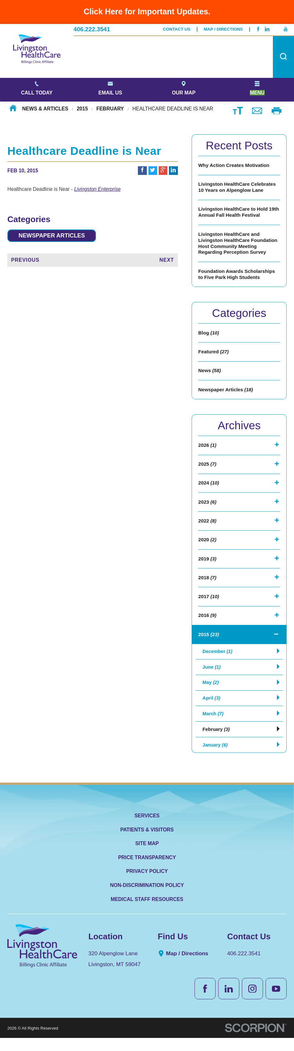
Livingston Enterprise (97, 189)
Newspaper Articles (54, 235)
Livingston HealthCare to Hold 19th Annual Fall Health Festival (235, 213)
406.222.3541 (92, 29)
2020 (207, 546)
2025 (207, 468)
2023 (207, 507)
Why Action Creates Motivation (234, 165)
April (212, 708)
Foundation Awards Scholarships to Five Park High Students (237, 276)
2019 (207, 565)
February (110, 108)
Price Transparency (147, 870)
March (214, 725)
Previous (25, 260)
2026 (207, 449)
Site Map (147, 856)
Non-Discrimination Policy (147, 898)
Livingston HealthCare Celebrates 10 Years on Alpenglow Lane (237, 188)
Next (166, 260)
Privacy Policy (147, 884)
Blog (208, 335)
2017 (208, 603)
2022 (207, 526)
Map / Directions (223, 29)
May (211, 692)
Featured (213, 355)
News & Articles (45, 108)
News (209, 374)
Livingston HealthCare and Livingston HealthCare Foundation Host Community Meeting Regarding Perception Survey (238, 245)
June (212, 676)
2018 (207, 584)
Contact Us (176, 29)
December (218, 659)
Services (147, 828)
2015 (82, 108)
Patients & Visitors (147, 842)
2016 (207, 623)
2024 (208, 488)
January (216, 757)
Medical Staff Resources (147, 912)
